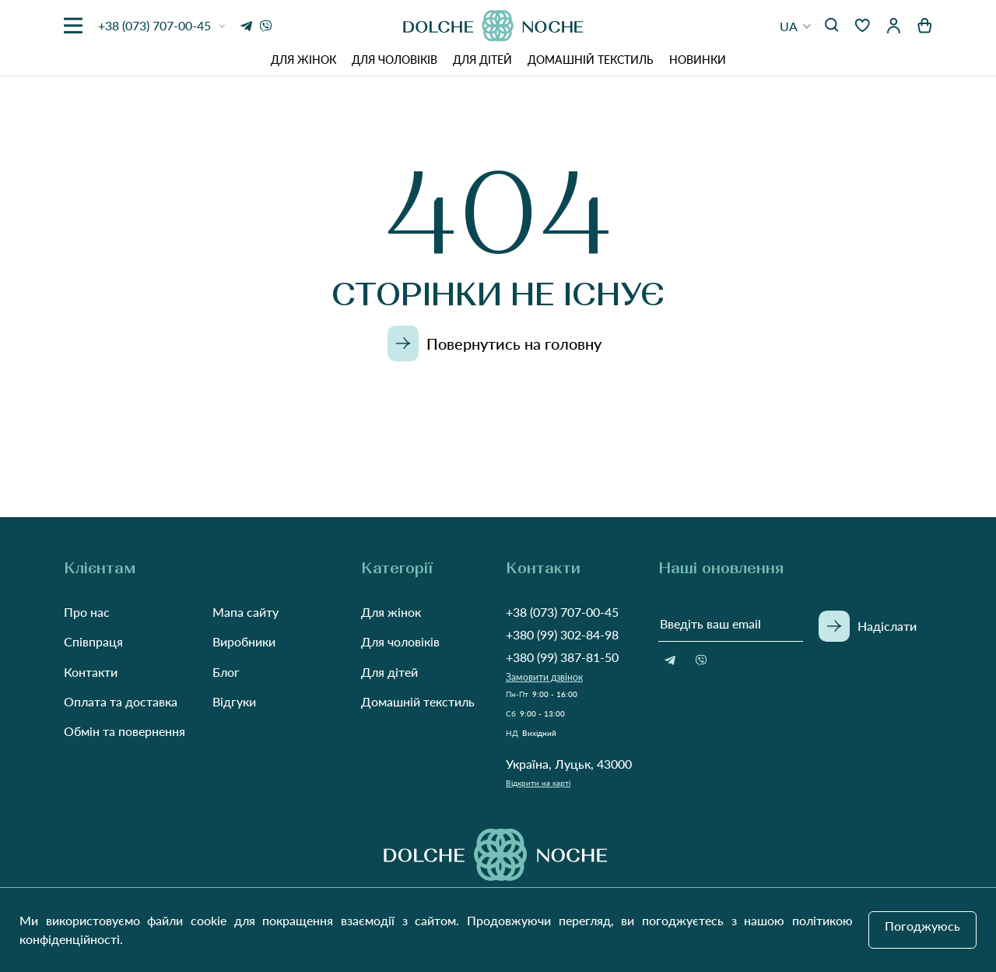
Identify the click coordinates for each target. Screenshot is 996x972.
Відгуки (234, 701)
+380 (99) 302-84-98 (562, 634)
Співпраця (93, 641)
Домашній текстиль (591, 59)
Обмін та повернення (124, 731)
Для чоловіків (394, 59)
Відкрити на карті (538, 782)
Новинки (697, 59)
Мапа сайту (245, 611)
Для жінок (303, 59)
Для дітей (482, 59)
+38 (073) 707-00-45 (562, 611)
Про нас (87, 611)
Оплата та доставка (120, 701)
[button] (795, 26)
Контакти (90, 671)
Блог (226, 671)
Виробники (243, 641)
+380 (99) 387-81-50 (562, 657)
